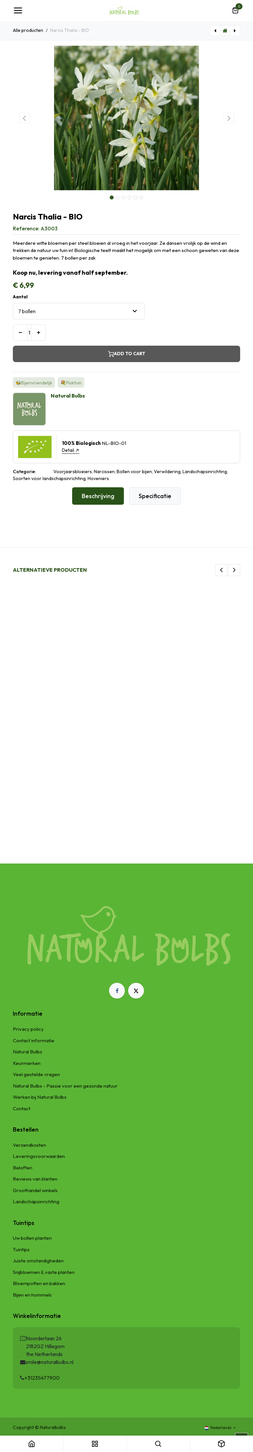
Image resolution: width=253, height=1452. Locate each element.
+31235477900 (42, 1377)
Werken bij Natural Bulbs (40, 1097)
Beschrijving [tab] (98, 496)
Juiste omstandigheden (38, 1260)
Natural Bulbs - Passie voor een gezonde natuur (65, 1086)
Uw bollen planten (32, 1238)
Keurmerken (27, 1063)
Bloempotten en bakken (39, 1283)
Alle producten (28, 30)
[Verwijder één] (20, 332)
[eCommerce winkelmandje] (235, 10)
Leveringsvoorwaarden (39, 1156)
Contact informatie (33, 1040)
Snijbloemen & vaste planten (43, 1272)
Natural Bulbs (27, 1052)
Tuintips (21, 1249)
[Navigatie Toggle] (18, 10)
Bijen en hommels (32, 1295)
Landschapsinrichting (36, 1201)
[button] (24, 118)
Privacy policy (28, 1029)
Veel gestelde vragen (36, 1074)
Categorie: (24, 471)
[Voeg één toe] (38, 332)
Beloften (22, 1167)
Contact (21, 1108)
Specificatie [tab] (155, 496)
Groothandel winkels (35, 1190)
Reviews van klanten (35, 1179)
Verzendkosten (29, 1145)
